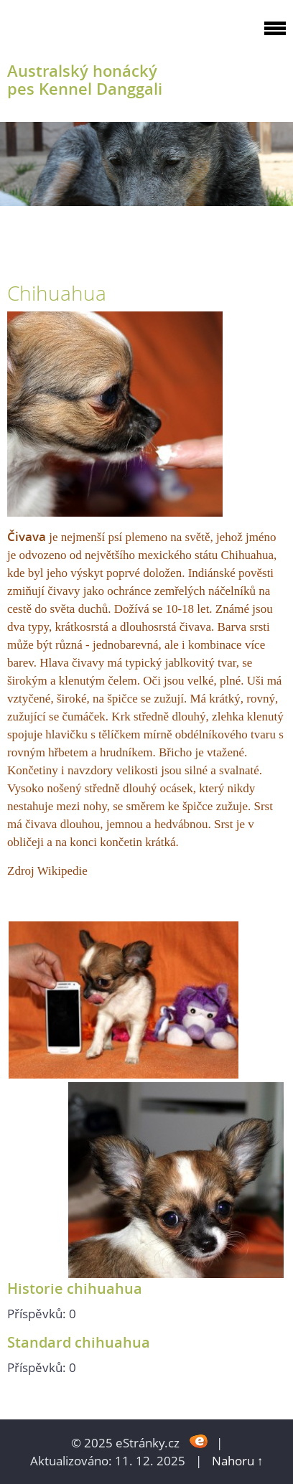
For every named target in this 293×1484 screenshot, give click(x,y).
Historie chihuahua (74, 1288)
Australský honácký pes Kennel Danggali (84, 80)
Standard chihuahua (78, 1342)
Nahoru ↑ (238, 1460)
